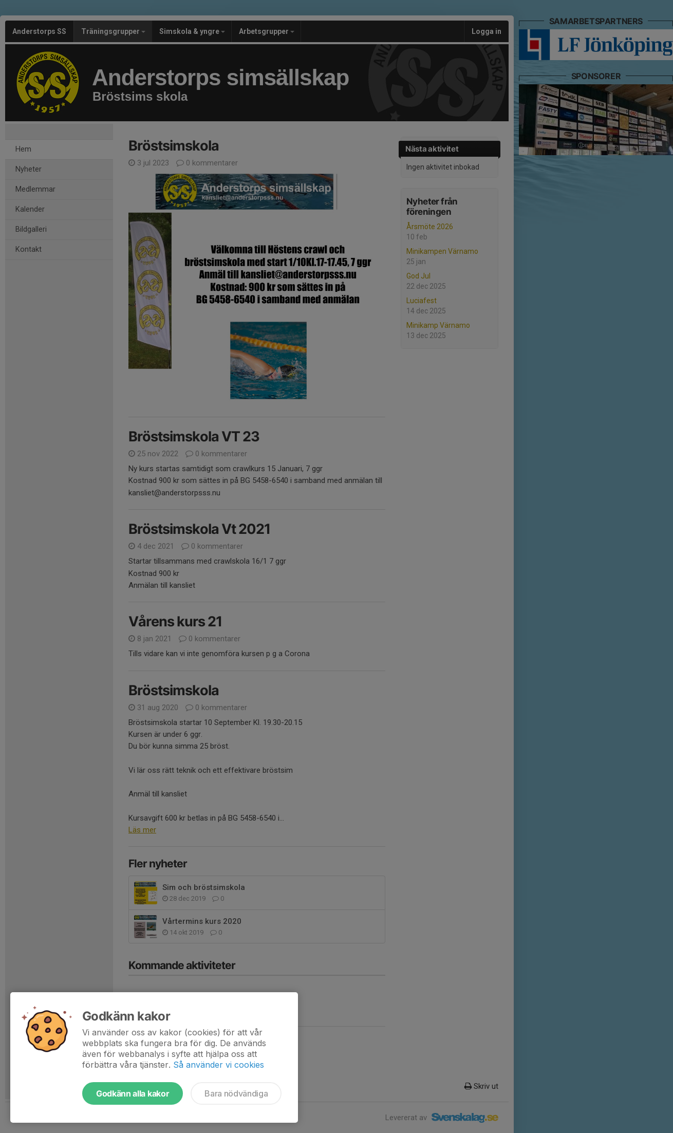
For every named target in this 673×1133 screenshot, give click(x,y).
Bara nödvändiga (236, 1093)
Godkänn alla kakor (132, 1093)
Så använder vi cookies (218, 1065)
